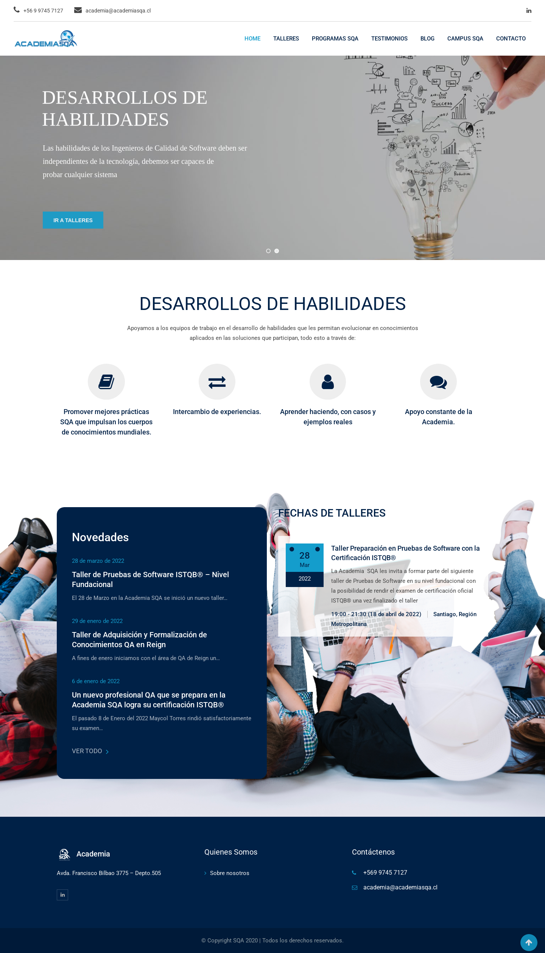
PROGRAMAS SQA (335, 38)
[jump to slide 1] (268, 251)
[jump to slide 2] (276, 251)
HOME (252, 38)
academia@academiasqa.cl (118, 11)
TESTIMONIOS (389, 38)
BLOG (427, 38)
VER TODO (90, 751)
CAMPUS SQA (465, 38)
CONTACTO (511, 38)
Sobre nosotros (229, 873)
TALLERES (286, 38)
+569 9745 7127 (385, 872)
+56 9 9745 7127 (43, 11)
